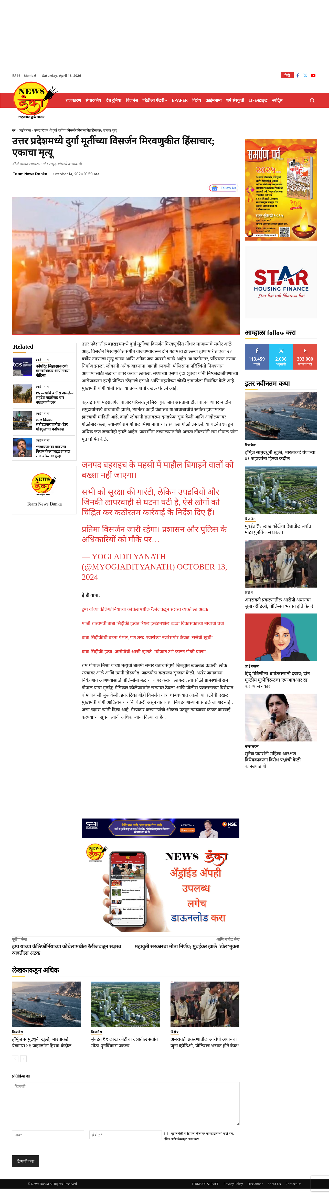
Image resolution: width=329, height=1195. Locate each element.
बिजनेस (17, 1032)
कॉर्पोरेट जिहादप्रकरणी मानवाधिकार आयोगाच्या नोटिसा (52, 371)
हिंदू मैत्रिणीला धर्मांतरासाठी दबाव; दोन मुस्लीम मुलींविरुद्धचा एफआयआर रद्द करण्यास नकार (278, 680)
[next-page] (23, 1065)
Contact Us (293, 1190)
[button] (312, 100)
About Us (274, 1190)
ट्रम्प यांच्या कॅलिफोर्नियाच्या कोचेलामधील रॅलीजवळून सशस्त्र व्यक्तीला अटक (145, 609)
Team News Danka (30, 174)
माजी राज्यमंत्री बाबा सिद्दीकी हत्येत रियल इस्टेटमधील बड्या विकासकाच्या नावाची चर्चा (153, 623)
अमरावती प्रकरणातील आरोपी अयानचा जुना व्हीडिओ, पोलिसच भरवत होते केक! (205, 1045)
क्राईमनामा (25, 130)
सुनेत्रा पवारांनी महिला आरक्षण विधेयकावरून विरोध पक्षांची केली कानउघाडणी (274, 760)
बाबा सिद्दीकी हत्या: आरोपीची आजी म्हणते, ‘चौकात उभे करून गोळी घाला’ (144, 651)
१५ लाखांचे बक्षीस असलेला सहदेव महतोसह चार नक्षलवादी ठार (54, 397)
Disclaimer (255, 1190)
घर (13, 130)
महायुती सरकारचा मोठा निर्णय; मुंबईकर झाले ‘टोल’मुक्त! (187, 946)
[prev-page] (15, 1065)
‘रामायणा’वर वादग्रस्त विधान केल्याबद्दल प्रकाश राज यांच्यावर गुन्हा (53, 451)
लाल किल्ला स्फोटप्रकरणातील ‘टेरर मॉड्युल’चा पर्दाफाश (52, 424)
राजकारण (252, 746)
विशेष (175, 1032)
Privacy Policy (233, 1190)
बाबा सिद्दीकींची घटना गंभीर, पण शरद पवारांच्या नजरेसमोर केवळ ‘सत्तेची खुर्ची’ (147, 637)
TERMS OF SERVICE (205, 1190)
